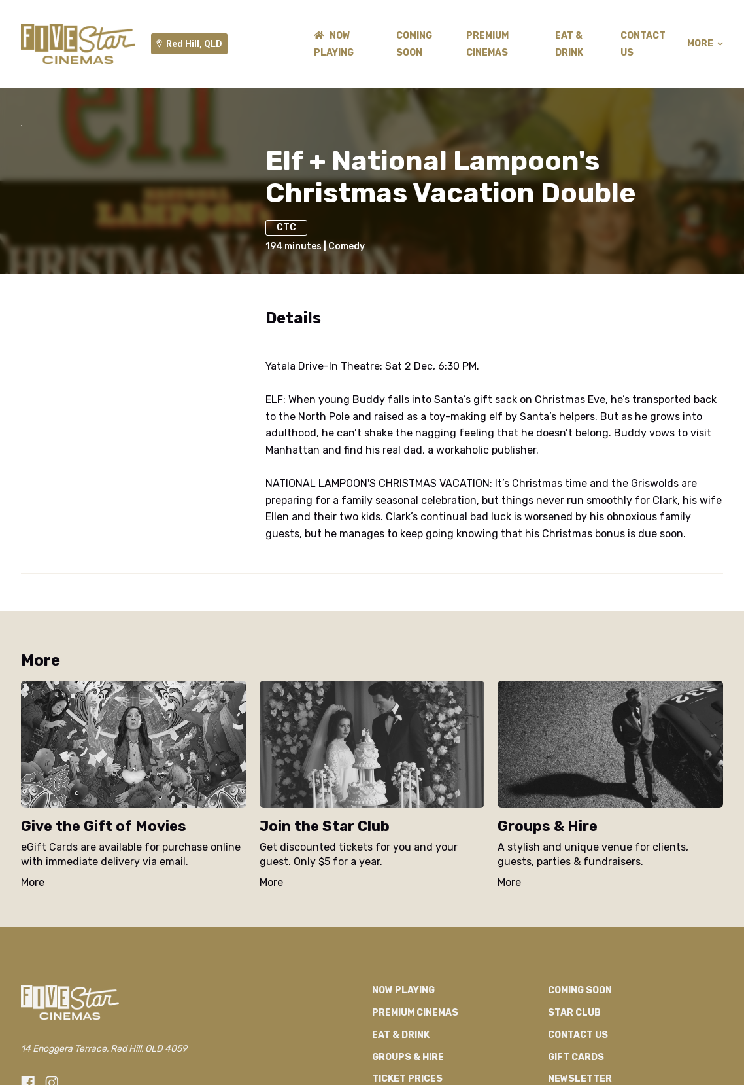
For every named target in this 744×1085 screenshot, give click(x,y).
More (705, 44)
